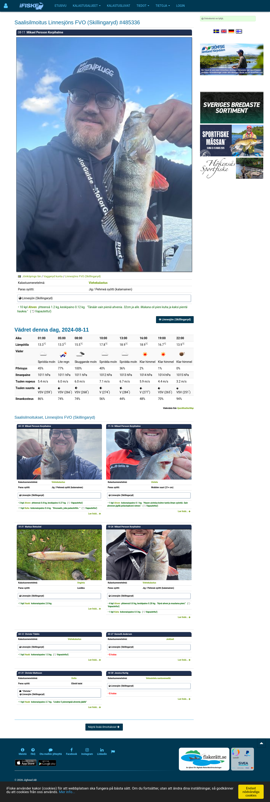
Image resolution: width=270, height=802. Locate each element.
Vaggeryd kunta (53, 276)
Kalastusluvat (118, 5)
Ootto (74, 678)
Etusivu (61, 5)
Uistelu (154, 482)
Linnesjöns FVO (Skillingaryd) (83, 276)
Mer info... (67, 792)
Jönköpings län (31, 276)
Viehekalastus (98, 282)
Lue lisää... (94, 513)
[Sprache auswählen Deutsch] (231, 31)
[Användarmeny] (6, 6)
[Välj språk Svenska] (216, 31)
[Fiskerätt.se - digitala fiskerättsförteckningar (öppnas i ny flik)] (204, 759)
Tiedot (143, 5)
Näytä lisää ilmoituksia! (104, 726)
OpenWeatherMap (185, 408)
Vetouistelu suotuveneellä (158, 678)
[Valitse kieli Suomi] (239, 31)
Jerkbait (170, 639)
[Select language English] (224, 31)
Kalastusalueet (87, 5)
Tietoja (163, 5)
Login (180, 5)
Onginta (81, 583)
